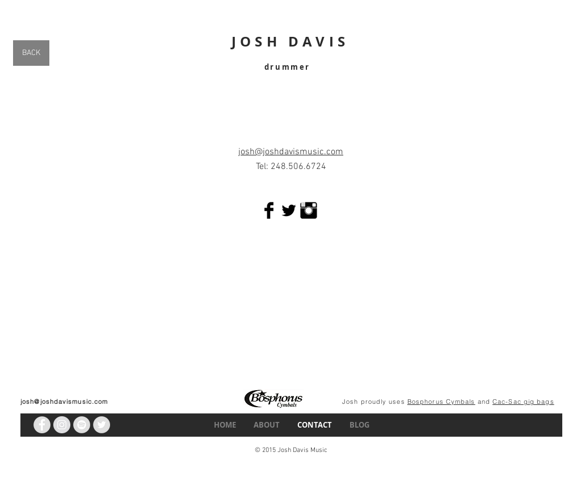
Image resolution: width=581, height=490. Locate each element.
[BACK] (31, 53)
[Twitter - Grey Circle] (101, 424)
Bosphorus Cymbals (441, 401)
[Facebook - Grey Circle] (41, 424)
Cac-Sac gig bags (523, 401)
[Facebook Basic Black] (268, 210)
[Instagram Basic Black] (308, 210)
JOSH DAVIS (290, 41)
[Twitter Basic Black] (288, 210)
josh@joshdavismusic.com (64, 401)
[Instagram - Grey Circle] (61, 424)
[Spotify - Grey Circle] (81, 424)
